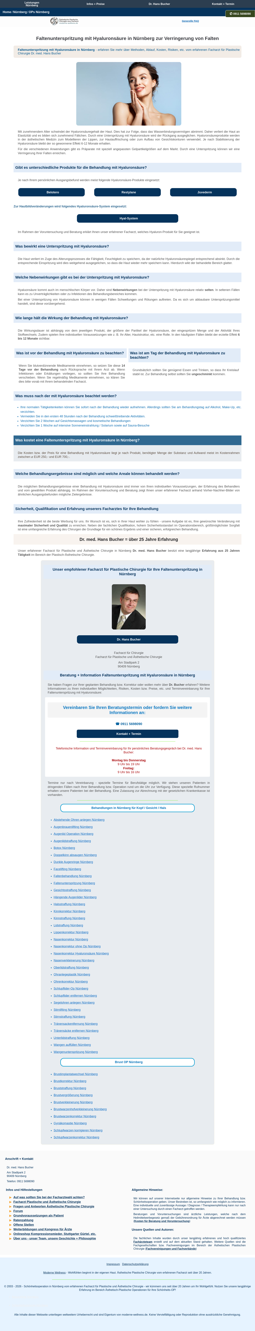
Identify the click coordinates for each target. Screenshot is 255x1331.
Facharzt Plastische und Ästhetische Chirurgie (47, 1202)
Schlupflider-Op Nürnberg (71, 988)
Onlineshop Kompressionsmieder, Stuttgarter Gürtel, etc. (54, 1234)
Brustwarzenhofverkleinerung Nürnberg (80, 1109)
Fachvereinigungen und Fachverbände (171, 1248)
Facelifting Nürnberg (67, 869)
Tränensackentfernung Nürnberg (76, 1023)
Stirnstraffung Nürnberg (69, 1016)
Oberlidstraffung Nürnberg (71, 967)
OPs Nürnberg (39, 12)
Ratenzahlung (23, 1220)
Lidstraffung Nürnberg (68, 925)
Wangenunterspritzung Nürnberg (76, 1052)
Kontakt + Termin (128, 734)
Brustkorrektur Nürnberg (70, 1081)
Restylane (128, 192)
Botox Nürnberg (64, 848)
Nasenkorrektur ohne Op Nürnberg (77, 946)
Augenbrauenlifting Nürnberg (73, 827)
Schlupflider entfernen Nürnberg (75, 995)
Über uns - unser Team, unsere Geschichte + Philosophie (54, 1238)
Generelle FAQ (190, 21)
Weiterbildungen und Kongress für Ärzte (42, 1229)
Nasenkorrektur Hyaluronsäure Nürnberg (81, 953)
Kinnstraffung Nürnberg (69, 918)
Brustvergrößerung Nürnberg (73, 1095)
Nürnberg (20, 12)
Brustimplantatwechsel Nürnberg (76, 1074)
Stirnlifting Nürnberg (67, 1009)
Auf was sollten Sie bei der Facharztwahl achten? (49, 1197)
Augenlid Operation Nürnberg (73, 834)
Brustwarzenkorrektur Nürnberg (75, 1116)
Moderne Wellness (54, 1272)
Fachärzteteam (143, 1241)
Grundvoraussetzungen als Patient (38, 1215)
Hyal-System (129, 218)
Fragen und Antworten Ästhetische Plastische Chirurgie (53, 1206)
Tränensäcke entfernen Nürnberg (76, 1030)
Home (7, 12)
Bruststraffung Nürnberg (70, 1088)
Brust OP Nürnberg (129, 1062)
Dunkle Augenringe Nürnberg (73, 862)
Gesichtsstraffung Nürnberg (72, 890)
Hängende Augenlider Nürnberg (75, 897)
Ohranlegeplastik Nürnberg (72, 974)
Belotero (53, 192)
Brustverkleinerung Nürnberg (73, 1102)
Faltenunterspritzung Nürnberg (74, 883)
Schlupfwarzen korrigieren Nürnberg (78, 1130)
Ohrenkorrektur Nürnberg (71, 981)
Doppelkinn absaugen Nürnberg (75, 855)
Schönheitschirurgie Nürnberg (30, 1305)
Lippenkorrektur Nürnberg (71, 932)
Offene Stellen (23, 1224)
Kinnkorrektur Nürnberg (69, 911)
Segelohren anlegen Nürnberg (74, 1002)
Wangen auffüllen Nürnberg (72, 1044)
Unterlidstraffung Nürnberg (72, 1038)
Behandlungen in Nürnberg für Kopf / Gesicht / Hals (128, 808)
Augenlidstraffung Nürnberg (72, 841)
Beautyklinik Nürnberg (25, 1296)
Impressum (113, 1264)
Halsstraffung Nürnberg (69, 904)
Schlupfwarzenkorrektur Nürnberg (76, 1137)
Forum (18, 1211)
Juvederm (205, 192)
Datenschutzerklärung (135, 1264)
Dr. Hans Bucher (129, 639)
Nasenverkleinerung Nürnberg (74, 960)
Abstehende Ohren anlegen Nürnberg (79, 819)
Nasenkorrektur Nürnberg (71, 939)
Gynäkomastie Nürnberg (70, 1123)
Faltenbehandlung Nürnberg (73, 876)
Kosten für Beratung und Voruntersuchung (161, 1221)
